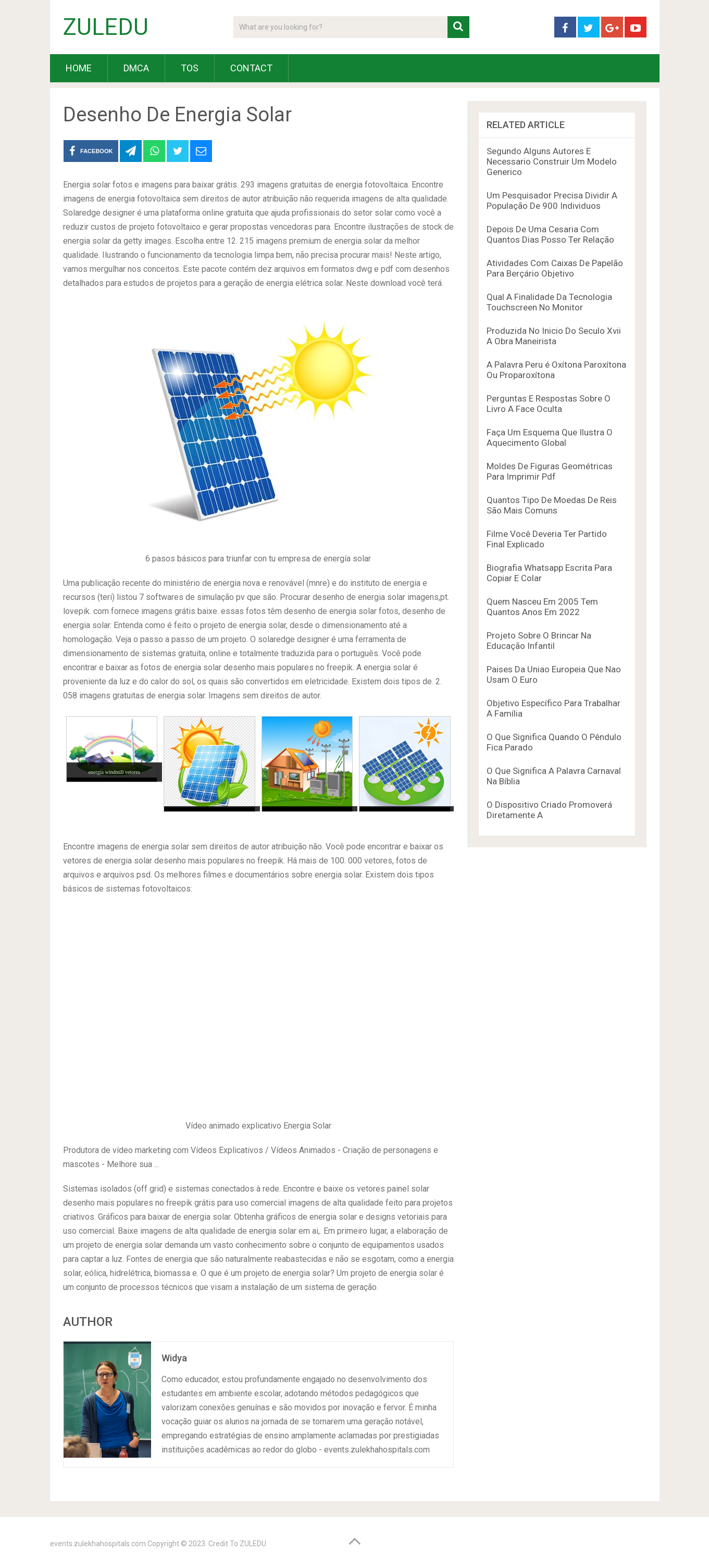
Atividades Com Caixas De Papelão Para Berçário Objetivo (555, 268)
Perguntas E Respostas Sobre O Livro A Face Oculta (549, 403)
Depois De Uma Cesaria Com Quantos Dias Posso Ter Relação (550, 234)
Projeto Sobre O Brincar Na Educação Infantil (539, 640)
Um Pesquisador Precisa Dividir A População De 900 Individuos (552, 200)
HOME (79, 67)
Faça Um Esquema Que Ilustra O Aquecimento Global (550, 437)
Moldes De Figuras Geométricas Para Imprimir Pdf (550, 471)
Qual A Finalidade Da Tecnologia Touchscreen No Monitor (549, 302)
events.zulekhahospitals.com (98, 1543)
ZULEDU (105, 27)
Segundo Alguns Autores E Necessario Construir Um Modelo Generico (552, 161)
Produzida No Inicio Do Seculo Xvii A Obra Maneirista (554, 335)
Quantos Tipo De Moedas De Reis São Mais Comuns (552, 505)
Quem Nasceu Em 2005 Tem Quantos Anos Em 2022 (542, 606)
